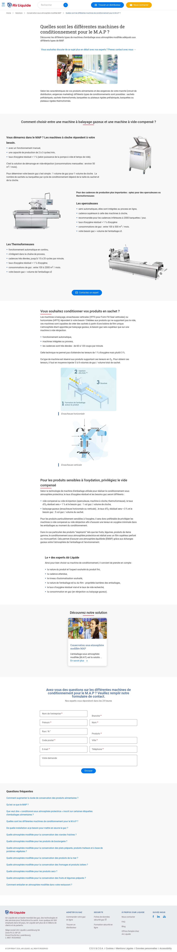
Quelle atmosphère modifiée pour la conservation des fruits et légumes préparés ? (46, 888)
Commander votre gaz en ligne (75, 918)
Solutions (37, 15)
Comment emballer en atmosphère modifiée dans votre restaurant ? (39, 894)
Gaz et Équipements (18, 15)
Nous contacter (128, 917)
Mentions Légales (124, 948)
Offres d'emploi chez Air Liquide (130, 932)
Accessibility (166, 948)
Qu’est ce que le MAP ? (17, 814)
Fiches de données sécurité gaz (102, 918)
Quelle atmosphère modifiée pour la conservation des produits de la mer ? (42, 868)
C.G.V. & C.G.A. (96, 948)
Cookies (110, 948)
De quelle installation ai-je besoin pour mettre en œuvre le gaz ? (37, 838)
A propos (50, 15)
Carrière (63, 15)
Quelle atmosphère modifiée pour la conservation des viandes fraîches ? (41, 844)
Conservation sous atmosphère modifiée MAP (44, 23)
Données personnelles (146, 948)
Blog (124, 926)
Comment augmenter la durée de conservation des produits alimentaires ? (42, 808)
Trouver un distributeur (71, 926)
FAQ (123, 922)
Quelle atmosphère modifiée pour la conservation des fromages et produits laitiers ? (47, 874)
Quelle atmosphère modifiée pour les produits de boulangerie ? (36, 851)
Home (8, 23)
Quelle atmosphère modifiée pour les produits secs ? (31, 881)
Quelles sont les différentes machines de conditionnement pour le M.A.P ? (42, 831)
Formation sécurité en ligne (103, 926)
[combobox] (53, 5)
